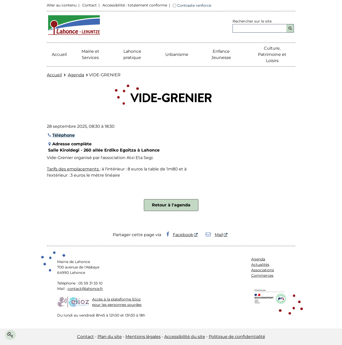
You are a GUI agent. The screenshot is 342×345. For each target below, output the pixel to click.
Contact (89, 5)
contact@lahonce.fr (85, 288)
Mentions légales (143, 336)
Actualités (260, 264)
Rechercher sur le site (252, 21)
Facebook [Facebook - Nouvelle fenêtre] (179, 234)
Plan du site (110, 336)
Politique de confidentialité (237, 336)
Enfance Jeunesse (221, 54)
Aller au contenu (62, 5)
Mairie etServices (90, 54)
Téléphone (61, 135)
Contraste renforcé (194, 5)
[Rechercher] (290, 28)
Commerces (262, 275)
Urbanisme (176, 54)
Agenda (76, 74)
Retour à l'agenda (171, 204)
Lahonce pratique (132, 54)
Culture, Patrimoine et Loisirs (272, 54)
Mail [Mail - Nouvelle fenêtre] (214, 234)
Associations (262, 270)
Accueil (59, 54)
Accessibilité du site (184, 336)
